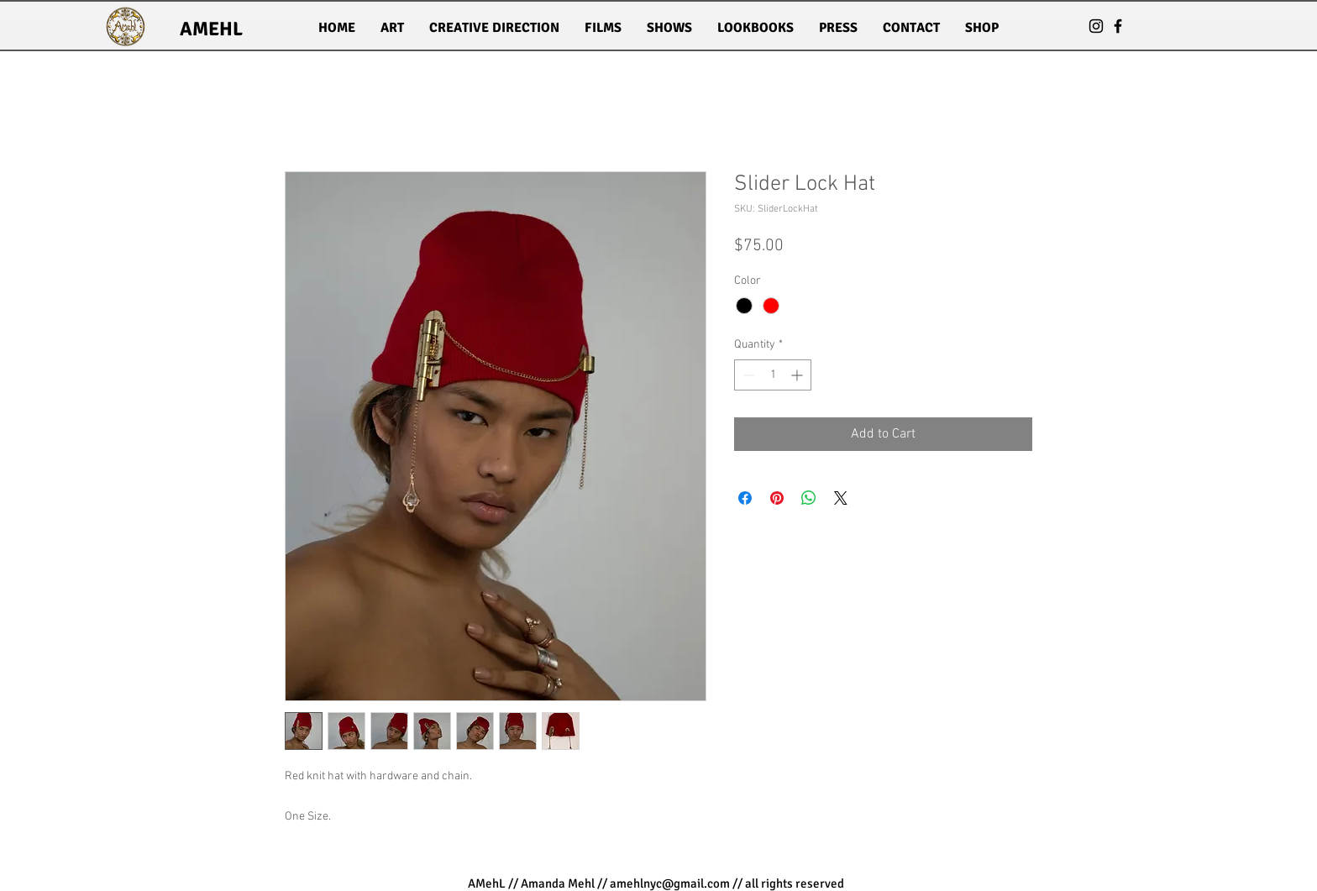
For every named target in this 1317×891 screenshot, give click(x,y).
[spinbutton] (773, 375)
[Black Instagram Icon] (1096, 26)
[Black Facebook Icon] (1118, 26)
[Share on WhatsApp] (809, 498)
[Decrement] (747, 375)
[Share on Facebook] (745, 498)
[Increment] (798, 375)
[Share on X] (841, 498)
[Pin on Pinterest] (777, 498)
